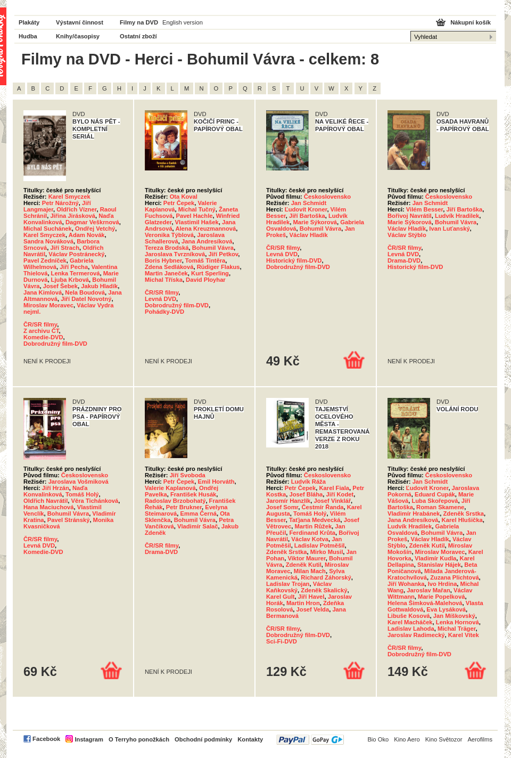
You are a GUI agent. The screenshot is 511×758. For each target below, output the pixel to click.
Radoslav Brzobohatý (175, 501)
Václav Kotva (309, 539)
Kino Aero (407, 739)
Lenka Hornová (457, 622)
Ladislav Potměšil (319, 545)
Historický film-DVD (294, 260)
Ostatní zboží (138, 36)
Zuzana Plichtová (454, 577)
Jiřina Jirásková (72, 216)
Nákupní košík (470, 22)
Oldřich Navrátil (45, 501)
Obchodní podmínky (203, 739)
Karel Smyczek (69, 196)
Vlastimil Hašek (197, 222)
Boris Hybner (163, 260)
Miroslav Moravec (48, 305)
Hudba (28, 36)
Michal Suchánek (47, 228)
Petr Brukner (184, 507)
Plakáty (29, 22)
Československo (327, 196)
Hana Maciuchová (48, 507)
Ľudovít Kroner (306, 209)
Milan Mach (310, 571)
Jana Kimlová (42, 292)
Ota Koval (183, 196)
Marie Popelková (441, 596)
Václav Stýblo (407, 235)
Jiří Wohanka (406, 584)
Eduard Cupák (435, 494)
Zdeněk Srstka (286, 552)
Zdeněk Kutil (304, 564)
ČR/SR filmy (40, 324)
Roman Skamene (440, 507)
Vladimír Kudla (435, 558)
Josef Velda (312, 609)
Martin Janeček (166, 273)
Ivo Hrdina (442, 584)
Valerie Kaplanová (170, 488)
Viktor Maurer (306, 558)
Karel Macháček (410, 622)
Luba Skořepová (434, 501)
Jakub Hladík (99, 286)
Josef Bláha (306, 494)
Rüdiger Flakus (218, 267)
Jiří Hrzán (55, 488)
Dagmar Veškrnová (92, 222)
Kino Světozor (444, 739)
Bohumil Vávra (213, 247)
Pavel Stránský (68, 520)
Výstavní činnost (79, 22)
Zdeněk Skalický (324, 590)
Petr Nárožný (60, 203)
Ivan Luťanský (449, 228)
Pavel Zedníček (45, 260)
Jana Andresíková (207, 241)
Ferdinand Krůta (312, 532)
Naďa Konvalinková (55, 491)
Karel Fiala (334, 488)
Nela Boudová (85, 292)
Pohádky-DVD (164, 311)
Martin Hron (303, 603)
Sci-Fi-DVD (281, 641)
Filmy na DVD (139, 22)
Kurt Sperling (210, 273)
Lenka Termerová (75, 273)
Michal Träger (457, 628)
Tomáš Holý (82, 494)
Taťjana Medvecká (315, 520)
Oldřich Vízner (76, 209)
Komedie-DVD (43, 337)
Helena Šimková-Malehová (425, 603)
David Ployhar (206, 279)
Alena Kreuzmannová (205, 228)
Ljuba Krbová (70, 279)
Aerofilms (479, 739)
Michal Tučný (197, 209)
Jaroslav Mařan (428, 590)
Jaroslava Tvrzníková (175, 254)
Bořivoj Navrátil (410, 216)
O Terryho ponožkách (139, 739)
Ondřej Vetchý (95, 228)
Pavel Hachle (194, 216)
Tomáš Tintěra (205, 260)
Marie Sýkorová (315, 222)
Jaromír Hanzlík (288, 501)
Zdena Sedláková (169, 267)
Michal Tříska (164, 279)
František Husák (193, 494)
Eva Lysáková (446, 609)
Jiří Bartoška (307, 216)
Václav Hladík (309, 235)
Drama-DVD (404, 260)
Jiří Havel (311, 596)
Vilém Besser (424, 209)
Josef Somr (282, 507)
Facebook (46, 739)
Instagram (89, 739)
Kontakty (250, 739)
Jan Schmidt (309, 203)
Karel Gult (280, 596)
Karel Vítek (463, 635)
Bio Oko (378, 739)
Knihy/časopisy (78, 36)
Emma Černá (198, 513)
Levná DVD (160, 299)
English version (182, 22)
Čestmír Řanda (323, 507)
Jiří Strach (64, 247)
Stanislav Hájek (439, 564)
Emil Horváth (216, 481)
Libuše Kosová (409, 616)
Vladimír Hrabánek (414, 513)
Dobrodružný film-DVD (55, 343)
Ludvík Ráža (308, 481)
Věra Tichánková (95, 501)
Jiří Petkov (223, 254)
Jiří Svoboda (187, 475)
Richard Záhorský (326, 577)
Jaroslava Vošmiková (78, 481)
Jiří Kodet (340, 494)
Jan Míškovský (454, 616)
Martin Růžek (313, 526)
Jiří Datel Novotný (86, 299)
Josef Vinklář (332, 501)
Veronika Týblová (169, 235)
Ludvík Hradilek (457, 216)
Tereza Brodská (167, 247)
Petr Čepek (178, 203)
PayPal (310, 740)
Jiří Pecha (74, 267)
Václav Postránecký (76, 254)
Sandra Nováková (48, 241)
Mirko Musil (326, 552)
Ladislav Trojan (287, 584)
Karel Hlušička (462, 520)
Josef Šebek (60, 286)
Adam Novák (87, 235)
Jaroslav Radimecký (416, 635)
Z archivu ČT (41, 331)
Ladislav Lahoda (411, 628)
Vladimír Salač (197, 526)
